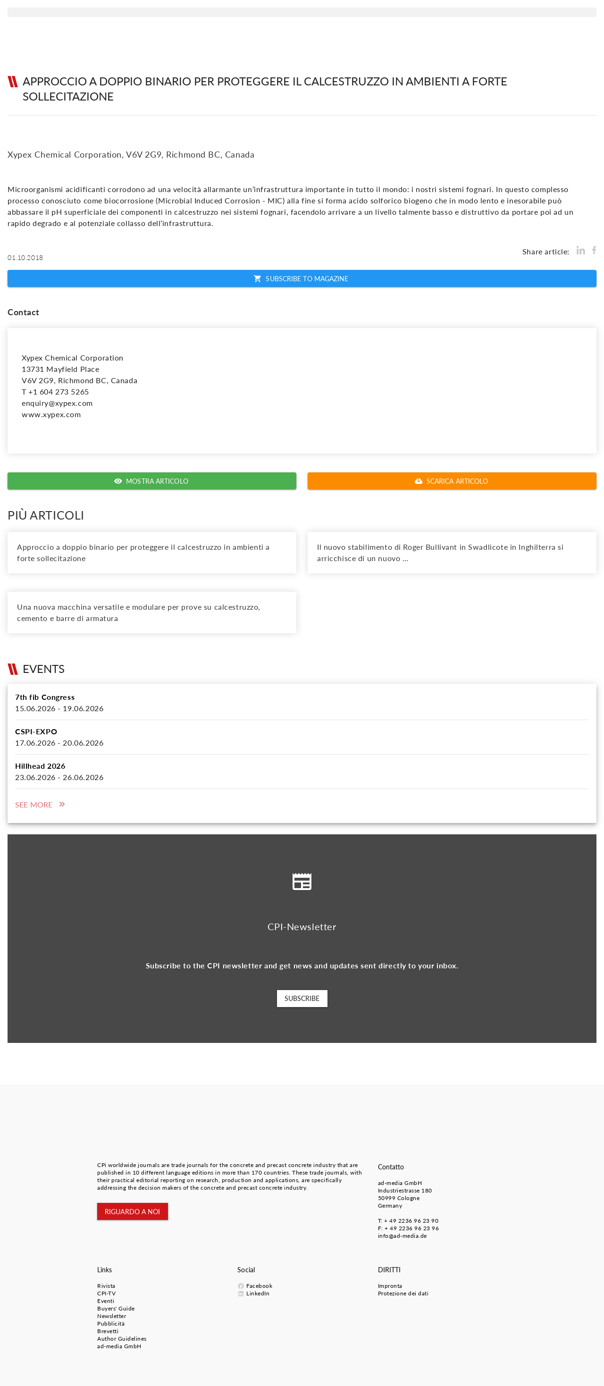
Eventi (105, 1300)
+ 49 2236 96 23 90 (411, 1220)
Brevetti (107, 1331)
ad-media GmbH (400, 1182)
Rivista (106, 1285)
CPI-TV (106, 1293)
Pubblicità (111, 1323)
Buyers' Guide (116, 1308)
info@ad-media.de (402, 1235)
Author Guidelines (122, 1338)
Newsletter (111, 1315)
